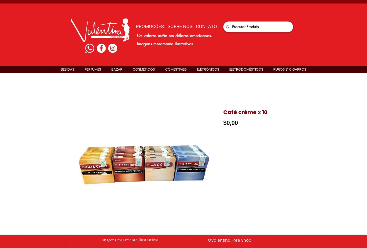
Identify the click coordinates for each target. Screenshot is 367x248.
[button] (68, 69)
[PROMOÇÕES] (150, 26)
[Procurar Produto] (257, 27)
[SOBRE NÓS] (179, 26)
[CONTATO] (206, 26)
